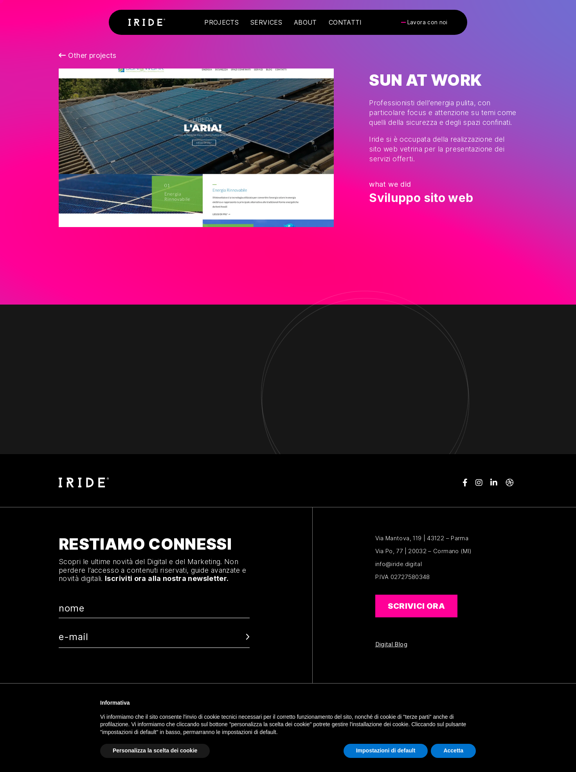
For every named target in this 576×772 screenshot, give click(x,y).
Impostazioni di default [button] (386, 750)
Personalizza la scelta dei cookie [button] (155, 750)
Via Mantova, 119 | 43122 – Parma (422, 538)
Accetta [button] (453, 750)
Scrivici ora (416, 606)
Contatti (345, 22)
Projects (221, 22)
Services (266, 22)
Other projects (88, 55)
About (305, 22)
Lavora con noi (427, 22)
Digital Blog (391, 644)
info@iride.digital (398, 564)
